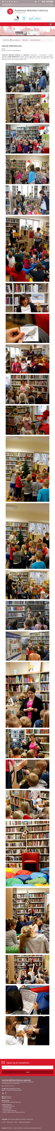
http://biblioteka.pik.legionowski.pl (13, 1090)
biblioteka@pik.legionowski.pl (13, 1088)
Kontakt (4, 1122)
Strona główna (15, 40)
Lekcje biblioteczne (35, 40)
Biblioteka (25, 40)
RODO (15, 1122)
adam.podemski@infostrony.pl (33, 1128)
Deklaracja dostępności (24, 1122)
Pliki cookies (10, 1122)
